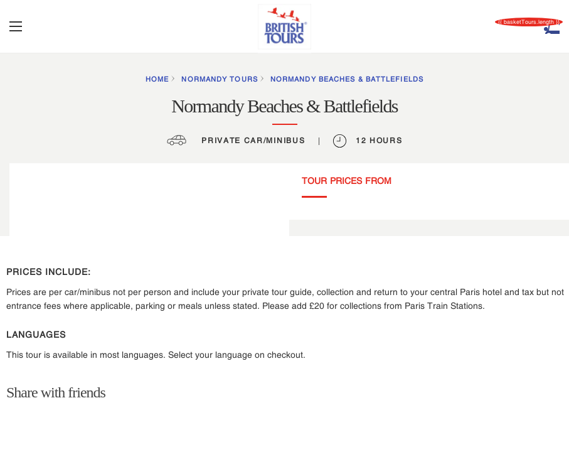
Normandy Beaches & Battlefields (346, 79)
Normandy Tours (219, 79)
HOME (157, 79)
